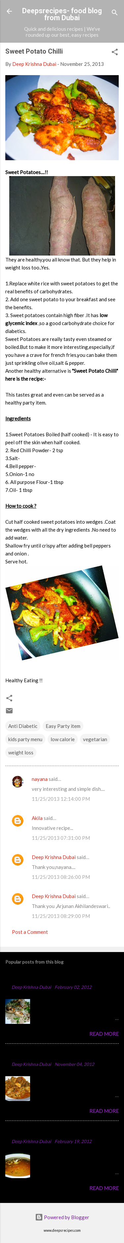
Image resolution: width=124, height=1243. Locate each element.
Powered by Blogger (62, 1217)
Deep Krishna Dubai (54, 857)
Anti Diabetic (22, 726)
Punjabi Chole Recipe (33, 1131)
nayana (40, 779)
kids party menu (25, 739)
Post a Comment (30, 932)
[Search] (115, 13)
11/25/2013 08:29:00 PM (61, 916)
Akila (37, 818)
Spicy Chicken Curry (32, 1054)
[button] (115, 53)
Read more (104, 1034)
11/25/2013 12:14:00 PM (61, 799)
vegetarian (95, 739)
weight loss (20, 752)
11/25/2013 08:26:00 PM (61, 877)
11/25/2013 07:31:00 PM (61, 838)
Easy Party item (63, 726)
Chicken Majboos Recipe (38, 977)
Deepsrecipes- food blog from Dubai (62, 14)
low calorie (63, 739)
